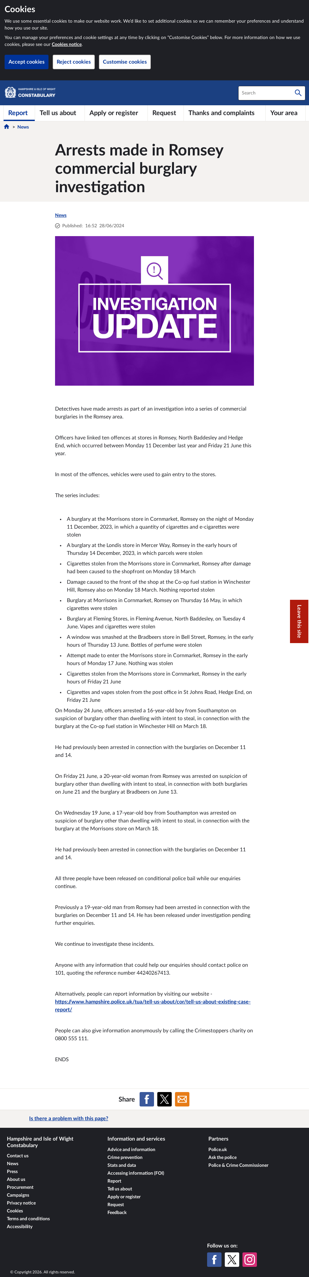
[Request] (165, 113)
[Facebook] (214, 1259)
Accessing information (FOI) (135, 1173)
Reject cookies (74, 62)
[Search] (298, 93)
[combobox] (271, 93)
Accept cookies (27, 62)
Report (114, 1181)
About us (16, 1179)
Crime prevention (125, 1157)
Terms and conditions (28, 1219)
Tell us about (119, 1189)
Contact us (18, 1156)
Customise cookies (125, 62)
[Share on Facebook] (147, 1099)
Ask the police (222, 1157)
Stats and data (121, 1165)
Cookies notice (67, 44)
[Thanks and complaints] (225, 113)
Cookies (15, 1211)
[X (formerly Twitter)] (232, 1259)
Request (115, 1205)
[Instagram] (249, 1259)
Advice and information (131, 1149)
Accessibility (19, 1227)
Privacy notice (21, 1203)
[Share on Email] (182, 1099)
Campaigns (18, 1195)
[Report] (19, 113)
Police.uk (217, 1149)
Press (12, 1171)
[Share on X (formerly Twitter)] (164, 1099)
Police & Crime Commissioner (238, 1165)
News (23, 127)
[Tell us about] (60, 113)
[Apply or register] (116, 113)
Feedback (116, 1212)
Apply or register (124, 1197)
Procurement (20, 1187)
